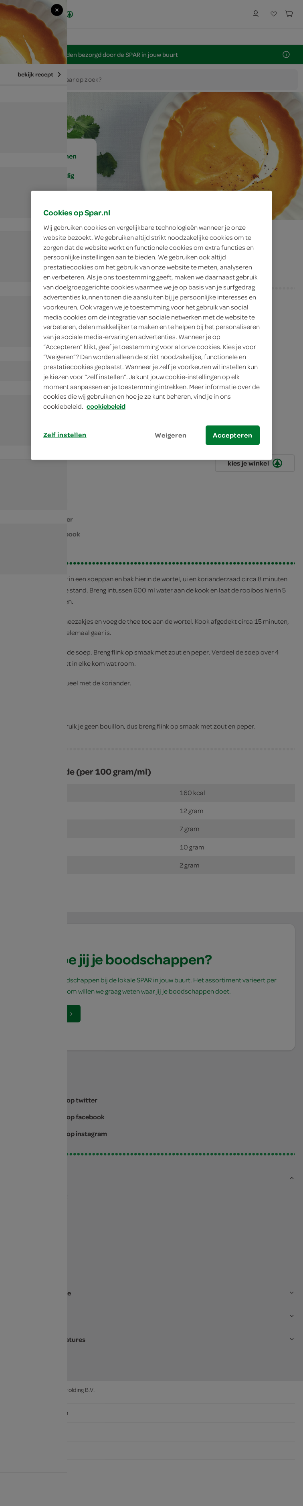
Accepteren (232, 435)
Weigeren (171, 435)
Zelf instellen (65, 434)
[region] (151, 325)
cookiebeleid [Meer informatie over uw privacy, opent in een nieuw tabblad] (106, 406)
